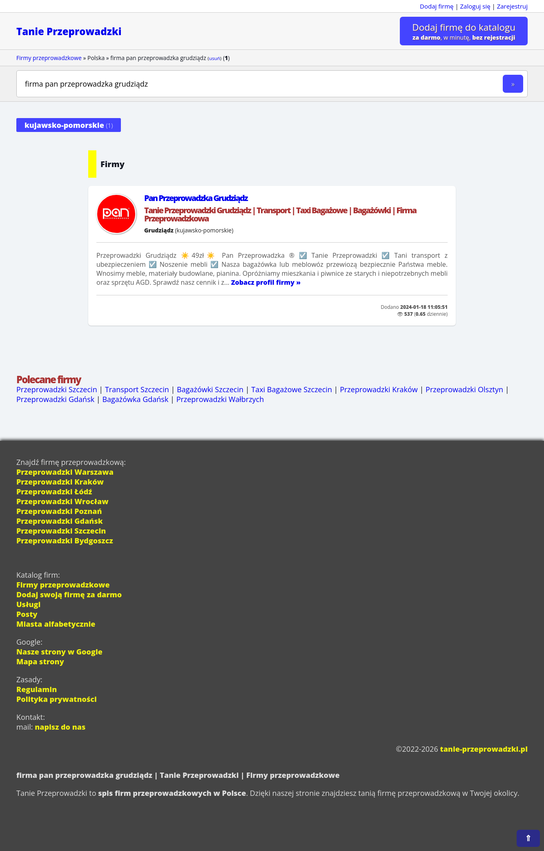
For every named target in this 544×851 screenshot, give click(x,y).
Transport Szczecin (137, 389)
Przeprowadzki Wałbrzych (220, 399)
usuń (214, 58)
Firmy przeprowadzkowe (49, 58)
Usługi (28, 604)
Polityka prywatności (56, 699)
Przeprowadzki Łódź (54, 491)
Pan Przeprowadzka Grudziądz (195, 197)
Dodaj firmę (436, 6)
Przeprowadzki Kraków (379, 389)
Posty (26, 614)
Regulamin (36, 689)
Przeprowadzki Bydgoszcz (64, 540)
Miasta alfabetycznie (55, 624)
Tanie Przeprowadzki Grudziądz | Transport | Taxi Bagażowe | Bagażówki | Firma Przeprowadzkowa (280, 214)
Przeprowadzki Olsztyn (464, 389)
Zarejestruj (512, 6)
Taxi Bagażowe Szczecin (291, 389)
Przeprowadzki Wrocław (62, 501)
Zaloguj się (475, 6)
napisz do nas (60, 727)
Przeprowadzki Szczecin (56, 389)
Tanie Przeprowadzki (69, 31)
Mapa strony (40, 661)
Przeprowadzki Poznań (59, 511)
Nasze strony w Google (59, 652)
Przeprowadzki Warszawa (65, 472)
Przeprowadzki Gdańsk (55, 399)
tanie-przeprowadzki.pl (484, 749)
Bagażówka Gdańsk (135, 399)
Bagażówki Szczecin (210, 389)
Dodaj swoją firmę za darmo (69, 594)
